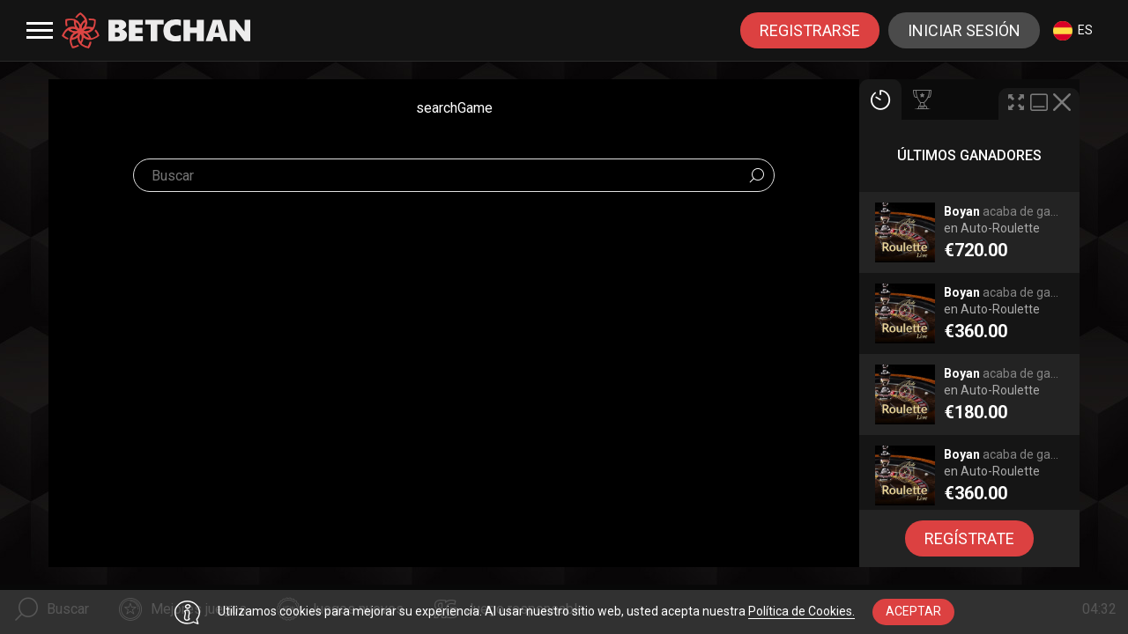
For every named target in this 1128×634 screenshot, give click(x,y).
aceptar (913, 611)
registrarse (810, 30)
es (1073, 31)
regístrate (969, 538)
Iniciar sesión (964, 30)
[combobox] (1073, 30)
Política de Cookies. (801, 611)
